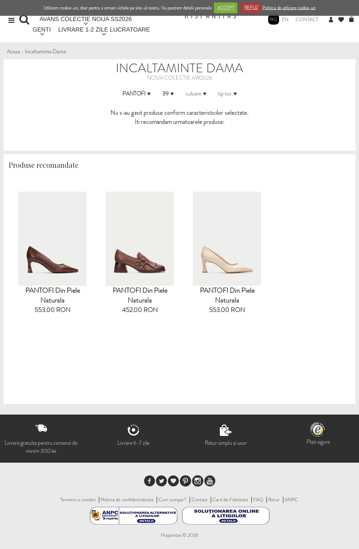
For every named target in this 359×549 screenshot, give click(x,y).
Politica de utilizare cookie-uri (289, 7)
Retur (274, 499)
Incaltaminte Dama (45, 51)
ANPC (291, 499)
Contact (307, 19)
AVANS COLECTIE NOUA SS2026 (86, 19)
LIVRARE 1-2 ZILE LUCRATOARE (104, 29)
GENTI (42, 29)
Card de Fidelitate (230, 499)
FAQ (258, 499)
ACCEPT (225, 7)
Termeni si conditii (78, 499)
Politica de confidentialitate (127, 499)
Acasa (13, 51)
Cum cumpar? (172, 499)
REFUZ (251, 7)
